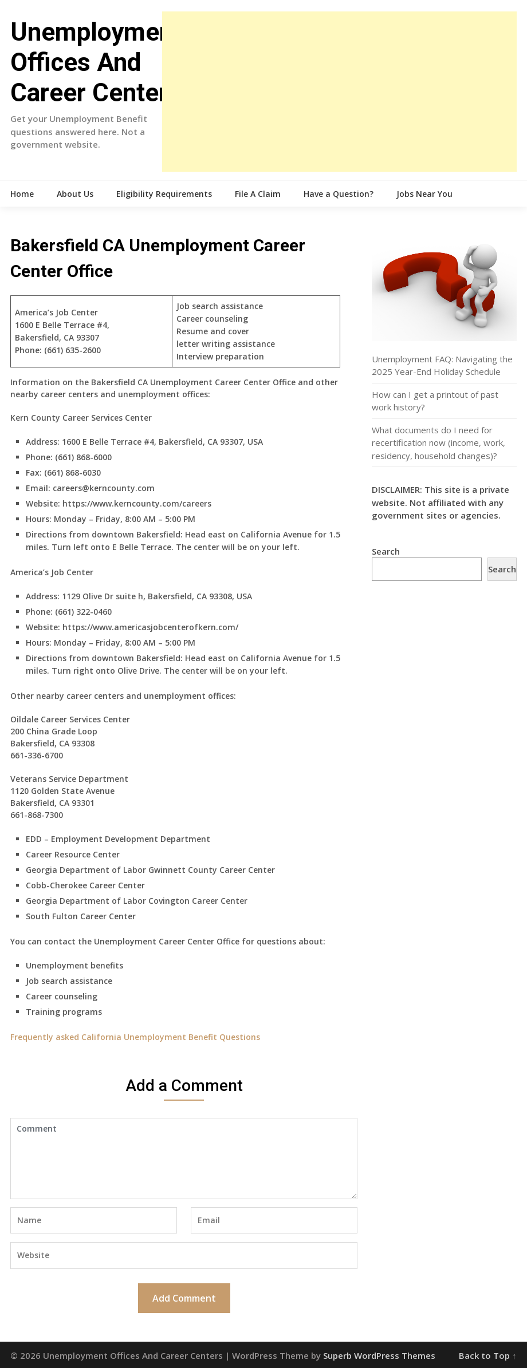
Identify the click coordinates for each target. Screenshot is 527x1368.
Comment (183, 1158)
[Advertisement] (339, 91)
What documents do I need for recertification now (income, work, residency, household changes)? (438, 442)
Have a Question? (338, 193)
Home (22, 193)
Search (386, 551)
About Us (75, 193)
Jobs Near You (424, 193)
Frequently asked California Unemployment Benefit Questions (135, 1036)
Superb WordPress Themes (379, 1355)
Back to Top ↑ (488, 1355)
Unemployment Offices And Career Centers (96, 62)
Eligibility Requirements (164, 193)
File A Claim (258, 193)
